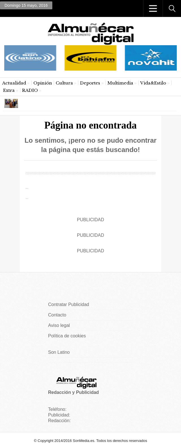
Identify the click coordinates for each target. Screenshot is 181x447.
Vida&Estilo (153, 83)
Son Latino (59, 352)
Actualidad (14, 83)
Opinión (42, 83)
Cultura (64, 83)
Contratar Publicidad (68, 304)
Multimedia (120, 83)
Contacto (57, 315)
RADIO (30, 90)
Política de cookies (67, 335)
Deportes (90, 83)
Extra (9, 90)
